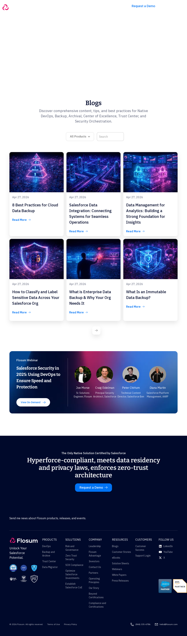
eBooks (116, 557)
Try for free (173, 6)
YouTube (168, 552)
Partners (93, 572)
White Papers (119, 574)
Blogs (115, 546)
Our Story (94, 588)
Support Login (143, 555)
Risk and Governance (71, 548)
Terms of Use (53, 624)
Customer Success (140, 548)
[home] (18, 7)
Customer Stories (121, 552)
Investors (94, 561)
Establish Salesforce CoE (73, 585)
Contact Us (95, 567)
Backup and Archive (48, 553)
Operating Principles (94, 580)
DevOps (46, 546)
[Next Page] (96, 330)
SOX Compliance (74, 565)
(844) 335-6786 (142, 624)
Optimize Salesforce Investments (72, 574)
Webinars (117, 569)
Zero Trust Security (71, 557)
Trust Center (49, 561)
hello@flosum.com (169, 624)
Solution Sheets (120, 563)
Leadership (95, 546)
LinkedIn (168, 546)
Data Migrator (50, 567)
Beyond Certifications (96, 595)
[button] (48, 4)
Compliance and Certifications (97, 605)
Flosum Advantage (95, 553)
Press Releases (120, 580)
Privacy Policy (70, 624)
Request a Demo (143, 6)
